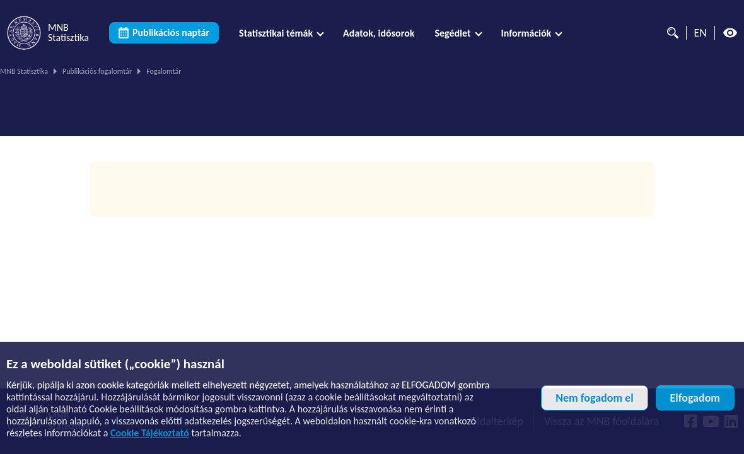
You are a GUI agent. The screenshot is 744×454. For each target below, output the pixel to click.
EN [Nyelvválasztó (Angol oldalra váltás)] (700, 33)
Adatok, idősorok (378, 33)
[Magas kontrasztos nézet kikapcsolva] (730, 33)
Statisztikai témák (276, 33)
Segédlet (452, 33)
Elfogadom (695, 398)
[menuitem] (281, 33)
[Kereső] (669, 32)
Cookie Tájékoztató (149, 433)
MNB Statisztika (24, 71)
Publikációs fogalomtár (97, 71)
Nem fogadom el (594, 398)
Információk (526, 33)
